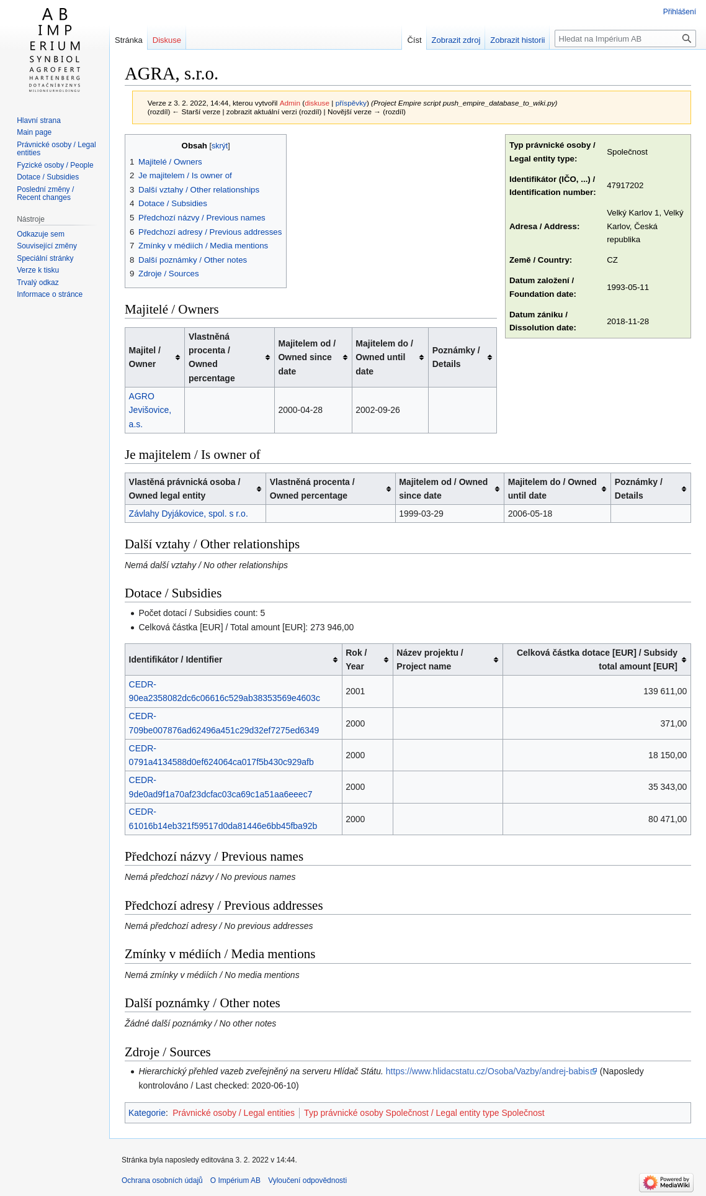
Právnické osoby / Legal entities (233, 1113)
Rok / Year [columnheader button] (356, 659)
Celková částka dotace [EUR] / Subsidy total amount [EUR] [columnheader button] (597, 659)
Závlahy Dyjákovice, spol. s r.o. (188, 514)
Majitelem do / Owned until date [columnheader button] (384, 357)
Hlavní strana (39, 120)
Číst (414, 40)
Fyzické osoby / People (55, 165)
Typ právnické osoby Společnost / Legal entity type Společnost (424, 1113)
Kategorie (147, 1113)
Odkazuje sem (41, 234)
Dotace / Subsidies (48, 177)
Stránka (129, 40)
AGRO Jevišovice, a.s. (150, 410)
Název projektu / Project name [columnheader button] (429, 659)
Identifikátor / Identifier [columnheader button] (176, 659)
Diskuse (167, 40)
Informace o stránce (50, 294)
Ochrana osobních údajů (162, 1180)
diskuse (317, 103)
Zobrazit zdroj (456, 40)
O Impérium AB (235, 1180)
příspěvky (351, 103)
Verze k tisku (38, 270)
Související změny (47, 246)
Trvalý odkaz (38, 282)
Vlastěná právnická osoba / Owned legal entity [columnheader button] (185, 489)
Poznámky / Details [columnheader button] (456, 357)
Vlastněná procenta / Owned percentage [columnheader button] (212, 357)
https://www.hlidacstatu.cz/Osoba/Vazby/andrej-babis (487, 1071)
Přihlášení (679, 11)
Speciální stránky (45, 258)
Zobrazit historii (517, 40)
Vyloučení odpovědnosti (307, 1180)
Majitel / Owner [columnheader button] (145, 357)
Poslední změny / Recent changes (45, 193)
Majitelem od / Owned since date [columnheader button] (307, 357)
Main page (34, 132)
